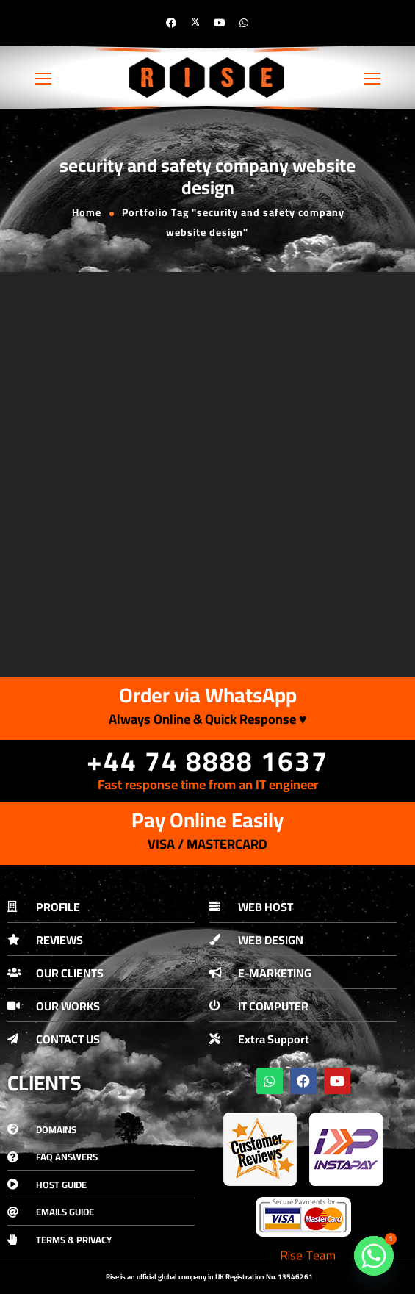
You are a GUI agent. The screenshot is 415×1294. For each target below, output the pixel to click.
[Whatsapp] (374, 1256)
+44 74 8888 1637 (207, 761)
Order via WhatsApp (208, 695)
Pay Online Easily (207, 820)
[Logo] (208, 77)
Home (86, 212)
